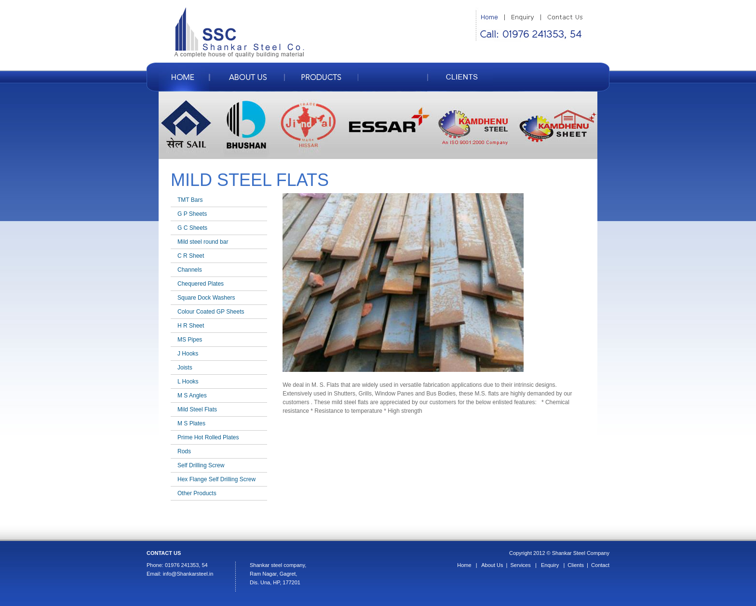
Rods (184, 451)
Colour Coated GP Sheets (210, 311)
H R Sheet (190, 325)
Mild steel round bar (202, 241)
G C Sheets (192, 227)
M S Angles (192, 395)
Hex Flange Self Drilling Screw (216, 479)
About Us (492, 565)
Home (464, 565)
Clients (575, 565)
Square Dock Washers (206, 297)
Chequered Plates (200, 283)
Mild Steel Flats (197, 409)
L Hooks (188, 381)
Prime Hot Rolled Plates (208, 437)
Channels (189, 269)
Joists (184, 367)
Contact (600, 565)
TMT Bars (189, 200)
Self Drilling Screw (200, 465)
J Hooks (187, 353)
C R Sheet (190, 255)
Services (521, 565)
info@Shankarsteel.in (188, 574)
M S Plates (191, 423)
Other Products (196, 493)
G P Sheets (192, 214)
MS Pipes (189, 339)
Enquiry (550, 565)
